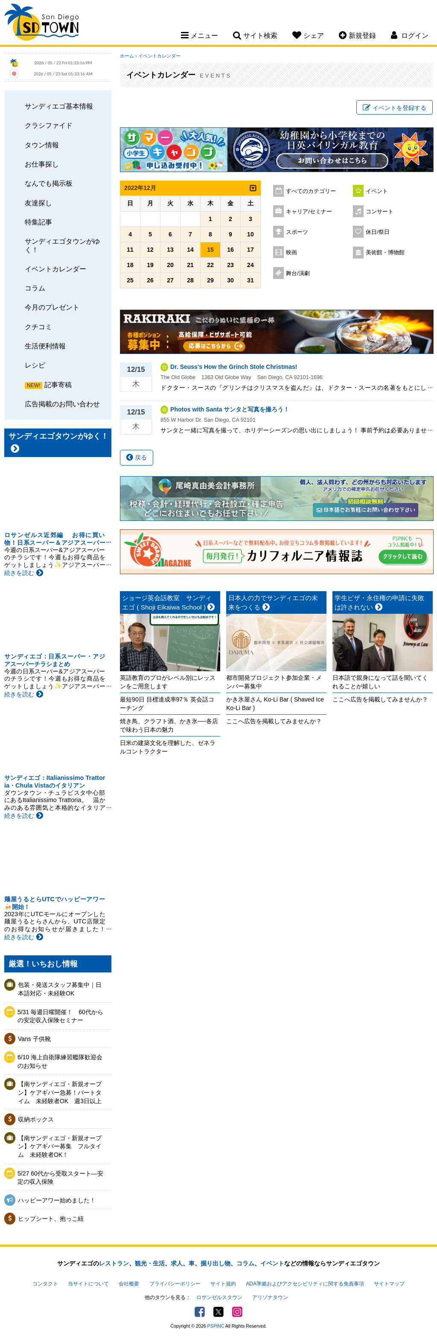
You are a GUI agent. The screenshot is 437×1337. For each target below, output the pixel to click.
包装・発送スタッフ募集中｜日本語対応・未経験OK (60, 989)
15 (210, 249)
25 (130, 280)
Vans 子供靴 (34, 1038)
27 (170, 280)
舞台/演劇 (298, 273)
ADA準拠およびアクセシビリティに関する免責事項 (305, 1284)
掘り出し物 (215, 1263)
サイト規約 (223, 1284)
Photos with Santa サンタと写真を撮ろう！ (229, 409)
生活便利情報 (45, 346)
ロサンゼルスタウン (219, 1297)
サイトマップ (389, 1284)
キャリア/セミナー (309, 212)
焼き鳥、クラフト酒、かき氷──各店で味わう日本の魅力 (169, 725)
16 (230, 249)
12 (150, 249)
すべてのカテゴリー (311, 191)
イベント (377, 191)
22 (210, 265)
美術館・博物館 (385, 253)
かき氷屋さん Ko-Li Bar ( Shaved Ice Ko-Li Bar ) (275, 703)
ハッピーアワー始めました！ (57, 1200)
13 (170, 249)
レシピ (35, 365)
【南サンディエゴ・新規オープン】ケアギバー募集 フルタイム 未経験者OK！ (60, 1146)
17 (250, 249)
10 (250, 234)
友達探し (38, 203)
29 (210, 280)
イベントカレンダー (55, 269)
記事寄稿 (58, 384)
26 (150, 280)
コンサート (379, 212)
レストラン (114, 1263)
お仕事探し (42, 164)
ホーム (127, 55)
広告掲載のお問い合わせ (62, 404)
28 (190, 280)
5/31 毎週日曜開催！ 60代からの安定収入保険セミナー (60, 1016)
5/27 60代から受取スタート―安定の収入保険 (60, 1177)
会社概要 (129, 1284)
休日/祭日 (378, 232)
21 (190, 265)
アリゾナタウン (270, 1297)
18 (130, 265)
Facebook (200, 1312)
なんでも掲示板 (49, 183)
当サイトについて (88, 1284)
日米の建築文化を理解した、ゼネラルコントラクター (168, 747)
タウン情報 (42, 145)
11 (130, 249)
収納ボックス (36, 1119)
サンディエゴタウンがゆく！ (62, 245)
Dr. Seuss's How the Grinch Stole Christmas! (233, 366)
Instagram (237, 1312)
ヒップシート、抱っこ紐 (51, 1218)
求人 (177, 1263)
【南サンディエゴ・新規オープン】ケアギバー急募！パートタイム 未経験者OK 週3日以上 (60, 1092)
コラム (35, 288)
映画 (291, 253)
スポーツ (297, 232)
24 (250, 265)
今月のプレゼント (52, 307)
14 (190, 249)
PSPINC (215, 1325)
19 (150, 265)
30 (230, 280)
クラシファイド (49, 125)
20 (170, 265)
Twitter (218, 1312)
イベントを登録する (394, 108)
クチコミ (38, 327)
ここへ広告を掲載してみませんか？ (274, 721)
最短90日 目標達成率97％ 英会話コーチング (167, 703)
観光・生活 (150, 1263)
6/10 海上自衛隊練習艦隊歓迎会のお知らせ (59, 1061)
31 (250, 280)
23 (230, 265)
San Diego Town (41, 23)
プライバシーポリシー (175, 1284)
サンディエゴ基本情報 (59, 106)
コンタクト (45, 1284)
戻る (136, 457)
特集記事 (38, 222)
